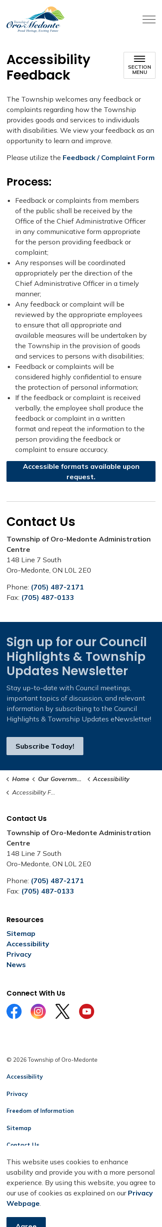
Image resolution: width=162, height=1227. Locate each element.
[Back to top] (81, 1202)
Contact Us (22, 1144)
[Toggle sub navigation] (140, 65)
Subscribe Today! (45, 746)
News (16, 964)
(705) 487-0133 (47, 597)
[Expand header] (149, 19)
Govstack (48, 1162)
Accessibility (27, 943)
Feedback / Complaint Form (109, 157)
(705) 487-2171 (57, 587)
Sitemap (20, 933)
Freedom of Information (40, 1110)
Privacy (19, 954)
